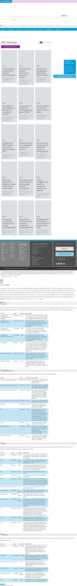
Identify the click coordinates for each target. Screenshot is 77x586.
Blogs (2, 255)
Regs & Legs (58, 29)
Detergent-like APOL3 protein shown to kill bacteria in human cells (8, 147)
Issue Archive (3, 259)
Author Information (22, 255)
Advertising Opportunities (21, 251)
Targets (3, 29)
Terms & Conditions (36, 259)
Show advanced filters (10, 47)
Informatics (49, 29)
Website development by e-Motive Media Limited (67, 268)
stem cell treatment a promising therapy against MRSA (25, 109)
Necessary (4, 303)
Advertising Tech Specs (22, 254)
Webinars (3, 253)
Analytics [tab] (1, 442)
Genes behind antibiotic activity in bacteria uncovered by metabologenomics (26, 223)
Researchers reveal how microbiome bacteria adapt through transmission (26, 184)
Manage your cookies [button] (36, 264)
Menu (1, 25)
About (33, 256)
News (2, 247)
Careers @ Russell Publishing (37, 257)
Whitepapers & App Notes (4, 250)
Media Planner (22, 247)
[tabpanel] (38, 337)
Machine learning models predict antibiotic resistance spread (8, 72)
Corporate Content (4, 251)
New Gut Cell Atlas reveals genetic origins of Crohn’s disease (42, 109)
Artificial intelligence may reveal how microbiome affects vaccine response (42, 185)
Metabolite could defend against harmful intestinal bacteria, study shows (42, 223)
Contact (64, 249)
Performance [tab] (2, 533)
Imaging (41, 29)
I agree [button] (15, 276)
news (4, 66)
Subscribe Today (64, 254)
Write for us (59, 244)
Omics (34, 29)
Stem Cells (19, 29)
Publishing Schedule (23, 249)
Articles (2, 246)
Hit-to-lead (12, 251)
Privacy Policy (34, 260)
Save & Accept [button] (2, 584)
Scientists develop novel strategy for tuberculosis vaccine (25, 146)
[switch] (0, 370)
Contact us (26, 16)
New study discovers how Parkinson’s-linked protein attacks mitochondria (8, 184)
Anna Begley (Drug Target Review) (26, 193)
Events (2, 256)
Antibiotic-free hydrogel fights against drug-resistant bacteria (42, 72)
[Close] (1, 281)
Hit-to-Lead (27, 29)
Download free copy (65, 76)
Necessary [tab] (2, 301)
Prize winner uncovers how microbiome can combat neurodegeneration (9, 223)
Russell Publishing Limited (10, 268)
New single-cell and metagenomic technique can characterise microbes (8, 110)
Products (2, 258)
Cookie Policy (34, 262)
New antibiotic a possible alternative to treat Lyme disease (25, 73)
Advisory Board (22, 257)
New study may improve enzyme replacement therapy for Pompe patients (42, 147)
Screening (10, 29)
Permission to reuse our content (23, 259)
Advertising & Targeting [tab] (4, 369)
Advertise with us (19, 16)
